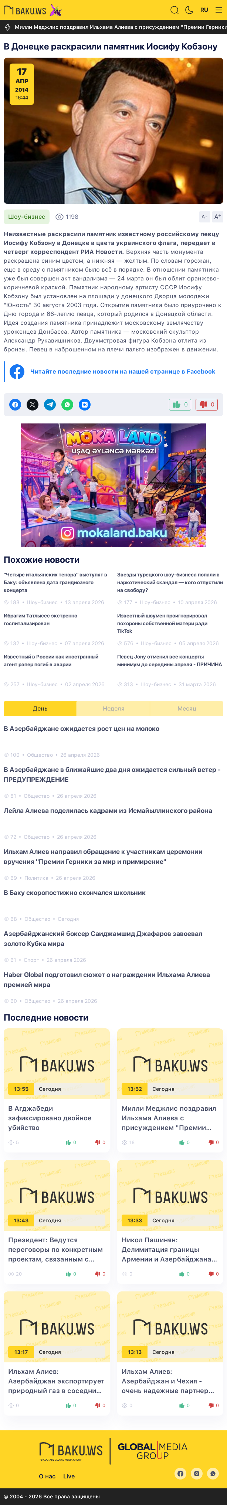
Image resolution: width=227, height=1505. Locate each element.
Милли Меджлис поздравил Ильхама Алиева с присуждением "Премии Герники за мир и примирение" (169, 1127)
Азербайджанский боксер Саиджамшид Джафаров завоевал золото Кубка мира (103, 938)
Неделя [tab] (114, 708)
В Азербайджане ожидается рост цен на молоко (81, 728)
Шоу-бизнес (26, 216)
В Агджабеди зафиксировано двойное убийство (50, 1117)
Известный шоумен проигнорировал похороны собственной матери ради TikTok (162, 623)
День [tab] (40, 708)
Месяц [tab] (186, 708)
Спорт (31, 960)
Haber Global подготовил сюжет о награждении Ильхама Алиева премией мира (107, 979)
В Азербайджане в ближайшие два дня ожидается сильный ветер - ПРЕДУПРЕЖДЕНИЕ (112, 774)
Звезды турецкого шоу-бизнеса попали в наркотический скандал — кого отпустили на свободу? (170, 582)
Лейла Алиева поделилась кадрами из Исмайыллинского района (108, 810)
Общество (40, 755)
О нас (47, 1476)
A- (204, 216)
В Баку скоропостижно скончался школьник (75, 892)
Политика (36, 878)
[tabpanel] (113, 864)
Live (69, 1476)
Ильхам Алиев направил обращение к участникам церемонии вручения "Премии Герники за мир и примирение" (103, 856)
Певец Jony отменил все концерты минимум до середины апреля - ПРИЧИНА (169, 660)
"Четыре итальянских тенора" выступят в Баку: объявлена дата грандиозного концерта (55, 582)
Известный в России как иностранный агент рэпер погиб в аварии (51, 660)
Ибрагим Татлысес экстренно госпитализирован (40, 619)
